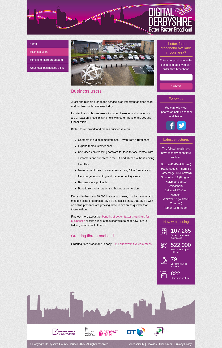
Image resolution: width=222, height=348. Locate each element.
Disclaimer (165, 344)
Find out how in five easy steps (133, 244)
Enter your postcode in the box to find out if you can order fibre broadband (176, 65)
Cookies (152, 344)
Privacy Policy (183, 344)
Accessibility (136, 344)
